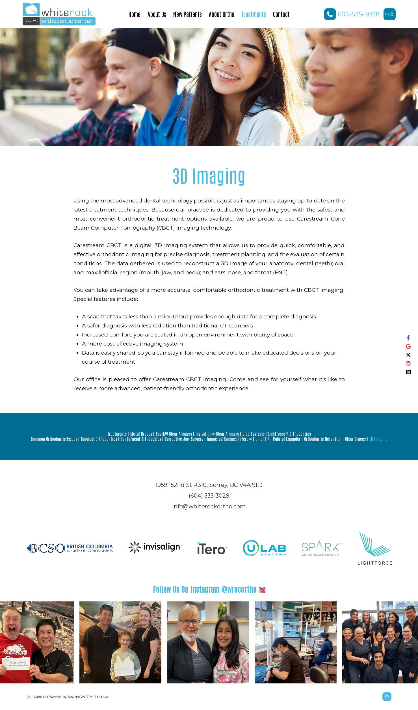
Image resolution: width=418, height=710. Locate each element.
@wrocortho (209, 589)
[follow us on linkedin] (408, 372)
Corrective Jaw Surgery (184, 438)
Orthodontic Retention (322, 438)
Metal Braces (141, 433)
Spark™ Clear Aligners (174, 433)
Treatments (117, 433)
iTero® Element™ (254, 438)
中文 (390, 15)
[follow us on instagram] (408, 363)
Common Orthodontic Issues (54, 438)
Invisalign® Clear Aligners (217, 433)
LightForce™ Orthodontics (289, 433)
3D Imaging (378, 438)
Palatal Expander (286, 438)
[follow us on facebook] (408, 338)
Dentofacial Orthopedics (141, 438)
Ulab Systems (253, 433)
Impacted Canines (222, 438)
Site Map (101, 696)
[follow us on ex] (408, 355)
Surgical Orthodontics (99, 438)
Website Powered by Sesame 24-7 (59, 696)
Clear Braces (355, 438)
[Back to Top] (386, 696)
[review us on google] (408, 346)
